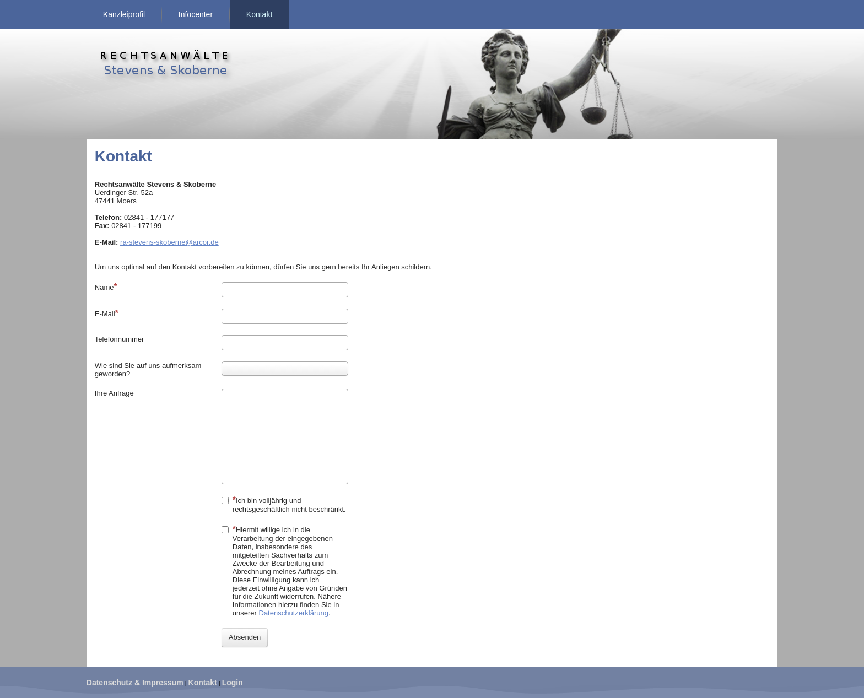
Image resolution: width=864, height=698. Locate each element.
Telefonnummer (119, 339)
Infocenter (196, 14)
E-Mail (106, 313)
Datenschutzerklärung (293, 613)
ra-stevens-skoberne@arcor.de (169, 242)
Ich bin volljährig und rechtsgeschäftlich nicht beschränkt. (284, 504)
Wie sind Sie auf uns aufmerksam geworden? (148, 369)
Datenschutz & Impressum (135, 682)
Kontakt (259, 14)
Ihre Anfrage (114, 393)
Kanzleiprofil (124, 14)
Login (232, 682)
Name (106, 286)
